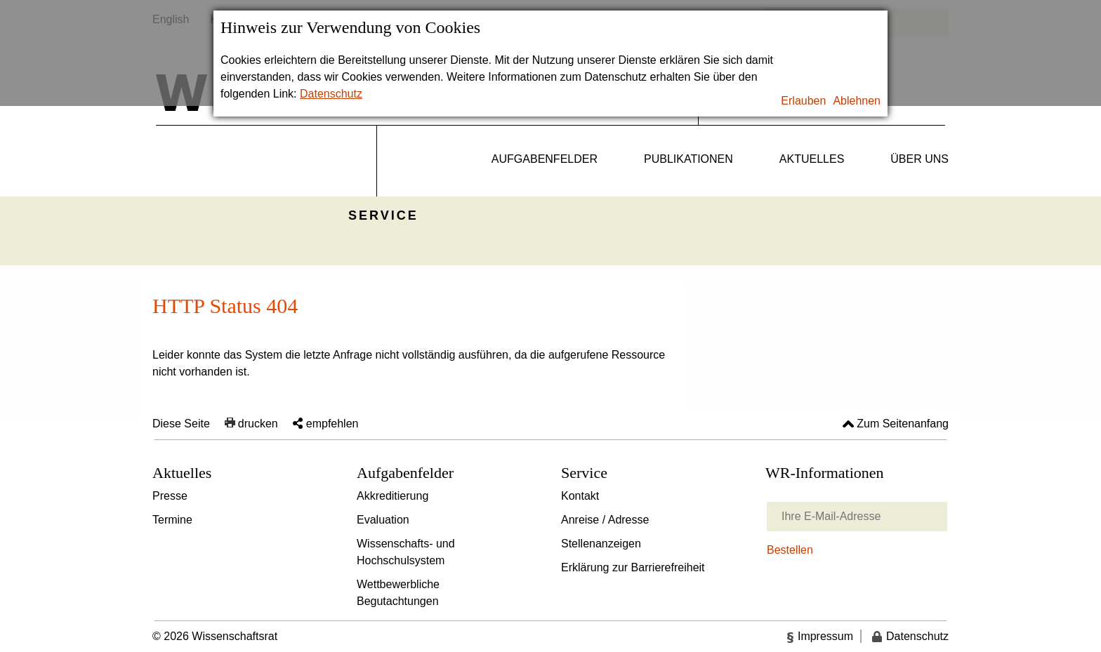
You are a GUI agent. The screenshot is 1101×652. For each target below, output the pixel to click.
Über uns (919, 159)
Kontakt (580, 496)
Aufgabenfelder (545, 159)
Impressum (825, 636)
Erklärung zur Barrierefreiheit (633, 567)
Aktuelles (811, 159)
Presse (169, 496)
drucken (258, 424)
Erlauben (803, 101)
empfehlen (332, 424)
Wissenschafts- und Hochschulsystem (406, 552)
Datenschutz (331, 94)
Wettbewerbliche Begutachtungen (398, 592)
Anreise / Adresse (605, 520)
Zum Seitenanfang (903, 424)
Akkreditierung (392, 496)
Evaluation (383, 520)
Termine (172, 520)
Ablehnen (857, 101)
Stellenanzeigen (601, 544)
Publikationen (688, 159)
